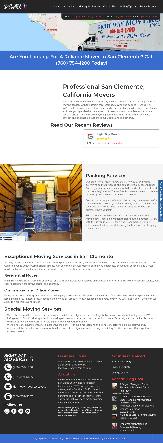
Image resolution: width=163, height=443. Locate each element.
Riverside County (121, 367)
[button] (160, 201)
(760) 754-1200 (121, 16)
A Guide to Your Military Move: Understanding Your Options (136, 398)
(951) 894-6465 (149, 16)
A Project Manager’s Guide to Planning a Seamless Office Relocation (135, 387)
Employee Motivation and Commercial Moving (133, 425)
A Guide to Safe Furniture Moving (138, 414)
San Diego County (121, 361)
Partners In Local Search (115, 438)
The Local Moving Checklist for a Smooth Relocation (137, 407)
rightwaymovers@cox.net (88, 16)
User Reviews (115, 143)
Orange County (120, 372)
